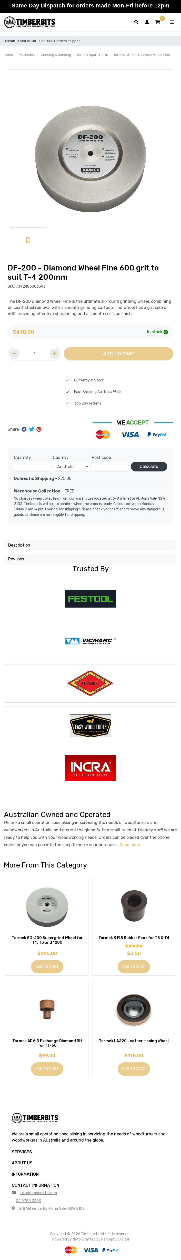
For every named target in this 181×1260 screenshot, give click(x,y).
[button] (157, 22)
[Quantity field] (34, 353)
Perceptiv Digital (115, 1239)
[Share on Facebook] (25, 429)
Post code (101, 457)
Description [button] (19, 545)
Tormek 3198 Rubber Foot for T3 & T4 (133, 937)
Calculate (149, 466)
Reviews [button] (16, 559)
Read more (130, 844)
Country (61, 457)
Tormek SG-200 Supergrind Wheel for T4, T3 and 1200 (47, 940)
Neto (77, 1239)
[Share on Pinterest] (38, 429)
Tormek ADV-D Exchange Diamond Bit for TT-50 (47, 1043)
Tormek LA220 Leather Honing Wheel (134, 1041)
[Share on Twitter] (32, 429)
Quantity (22, 457)
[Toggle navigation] (172, 22)
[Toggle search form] (136, 22)
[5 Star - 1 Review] (134, 946)
